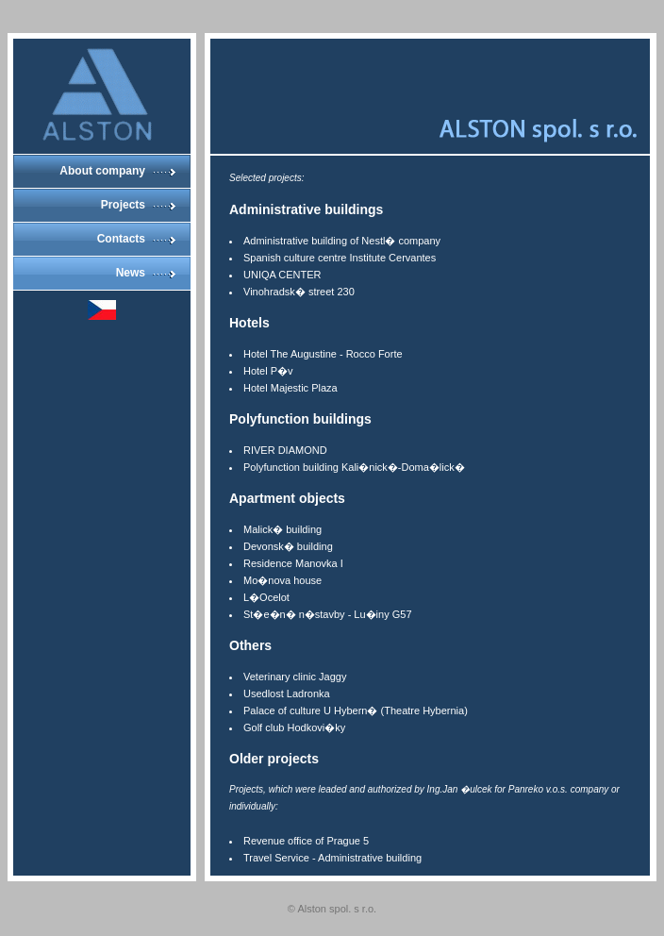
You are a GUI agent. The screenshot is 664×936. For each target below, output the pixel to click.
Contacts (121, 238)
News (130, 272)
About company (102, 170)
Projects (123, 204)
